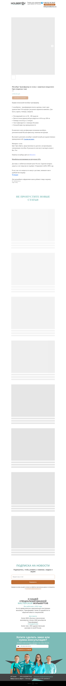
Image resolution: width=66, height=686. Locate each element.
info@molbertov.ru (50, 6)
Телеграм (15, 175)
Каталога (32, 155)
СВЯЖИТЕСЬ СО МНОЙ (24, 649)
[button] (49, 5)
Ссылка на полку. (29, 139)
